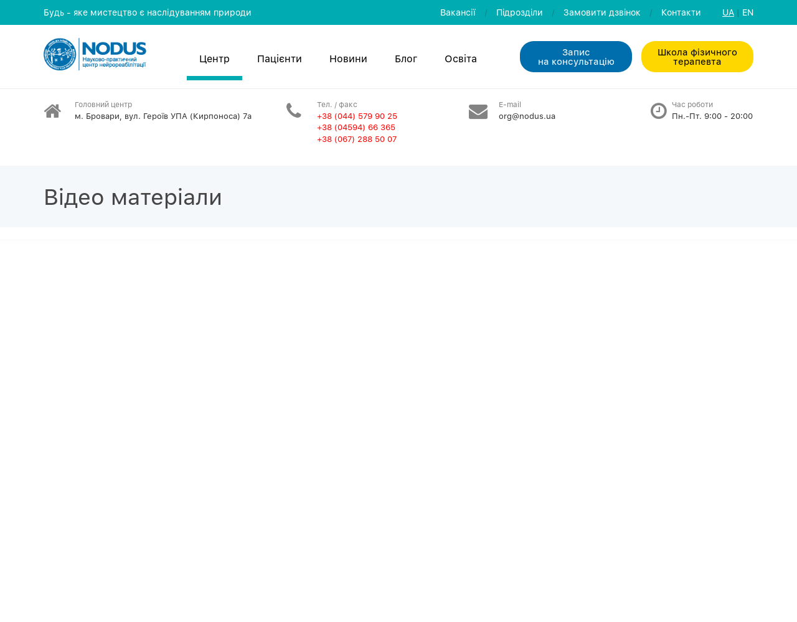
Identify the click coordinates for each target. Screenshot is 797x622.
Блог (406, 58)
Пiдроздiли (519, 12)
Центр (214, 58)
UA (728, 12)
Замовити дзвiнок (602, 12)
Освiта (461, 58)
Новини (348, 58)
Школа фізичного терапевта (697, 56)
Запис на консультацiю (576, 56)
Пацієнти (279, 58)
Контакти (681, 12)
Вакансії (458, 12)
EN (747, 12)
